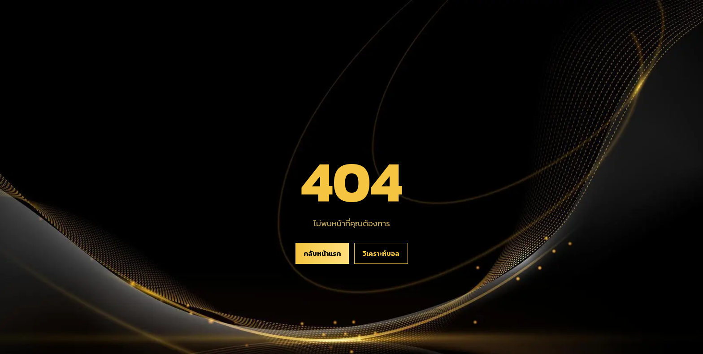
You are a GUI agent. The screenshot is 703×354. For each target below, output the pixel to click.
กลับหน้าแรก (322, 253)
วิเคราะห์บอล (381, 253)
